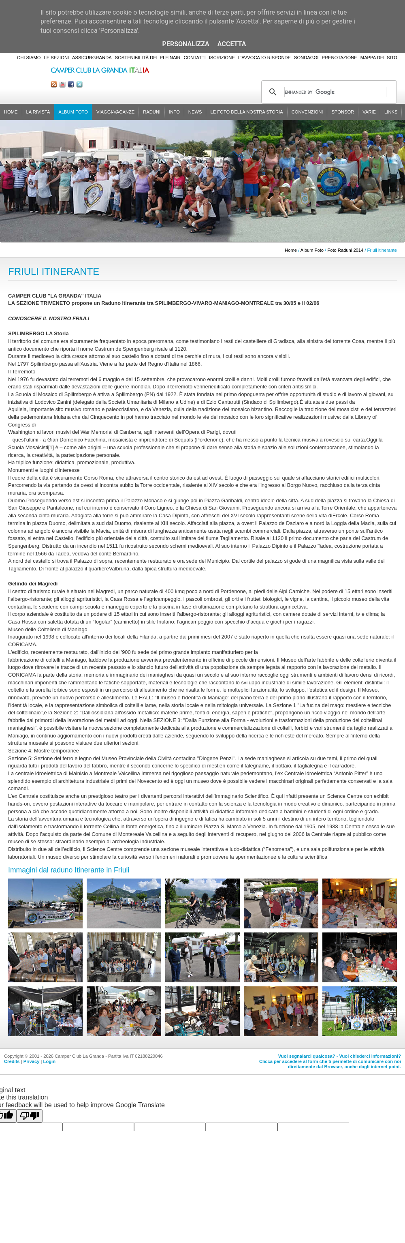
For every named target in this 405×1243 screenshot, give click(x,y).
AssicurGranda (92, 57)
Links (390, 111)
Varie (369, 111)
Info (174, 111)
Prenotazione (339, 57)
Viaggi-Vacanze (115, 111)
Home (11, 111)
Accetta (231, 44)
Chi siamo (28, 57)
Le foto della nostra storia (246, 111)
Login (49, 1061)
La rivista (38, 111)
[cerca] (335, 92)
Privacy (31, 1061)
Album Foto (73, 111)
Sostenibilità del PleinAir (148, 57)
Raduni (151, 111)
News (195, 111)
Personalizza (185, 44)
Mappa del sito (378, 57)
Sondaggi (306, 57)
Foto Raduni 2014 (345, 250)
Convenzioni (307, 111)
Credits (12, 1061)
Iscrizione (222, 57)
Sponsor (342, 111)
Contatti (195, 57)
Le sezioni (56, 57)
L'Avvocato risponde (264, 57)
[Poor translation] (30, 1116)
